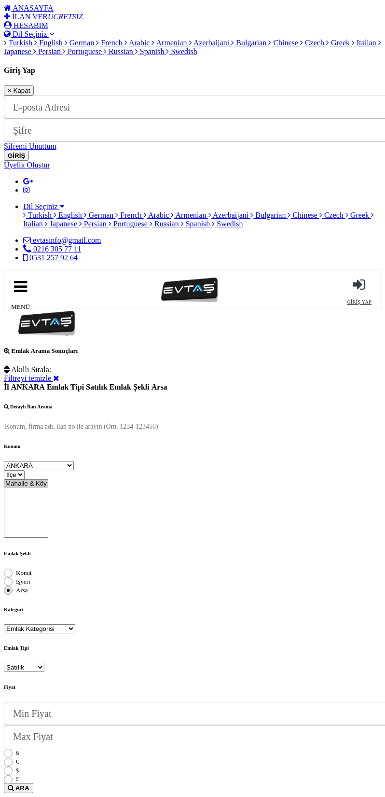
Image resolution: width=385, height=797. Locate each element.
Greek (339, 43)
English (49, 43)
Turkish (19, 43)
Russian (119, 51)
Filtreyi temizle (31, 378)
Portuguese (83, 51)
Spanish (150, 51)
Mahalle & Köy (26, 484)
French (110, 43)
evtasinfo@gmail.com (62, 240)
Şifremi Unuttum (30, 146)
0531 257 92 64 (50, 257)
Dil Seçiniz (29, 34)
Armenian (170, 43)
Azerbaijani (210, 43)
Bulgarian (249, 43)
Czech (313, 43)
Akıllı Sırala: (27, 369)
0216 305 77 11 (52, 249)
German (80, 43)
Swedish (181, 51)
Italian (365, 43)
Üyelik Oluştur (27, 165)
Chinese (284, 43)
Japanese (62, 224)
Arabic (138, 43)
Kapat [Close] (19, 90)
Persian (48, 51)
